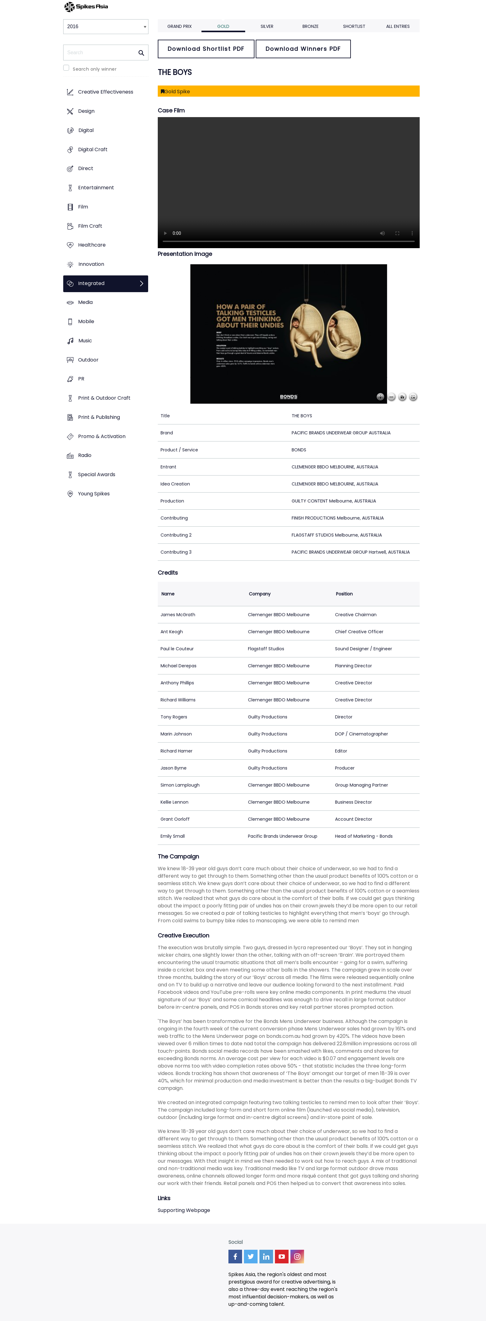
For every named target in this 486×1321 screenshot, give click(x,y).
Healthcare (92, 245)
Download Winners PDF (303, 49)
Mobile (86, 321)
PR (81, 379)
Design (86, 111)
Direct (85, 168)
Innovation (91, 264)
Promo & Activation (102, 436)
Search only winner (95, 69)
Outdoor (88, 359)
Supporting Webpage (184, 1210)
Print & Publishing (99, 417)
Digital (86, 130)
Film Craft (90, 226)
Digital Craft (93, 149)
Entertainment (96, 187)
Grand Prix (179, 26)
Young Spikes (94, 493)
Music (85, 340)
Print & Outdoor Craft (104, 398)
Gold (223, 26)
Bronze (311, 26)
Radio (84, 455)
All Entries (398, 26)
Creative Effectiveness (105, 92)
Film (83, 206)
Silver (267, 26)
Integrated (91, 283)
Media (85, 302)
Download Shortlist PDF (206, 49)
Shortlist (354, 26)
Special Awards (96, 474)
